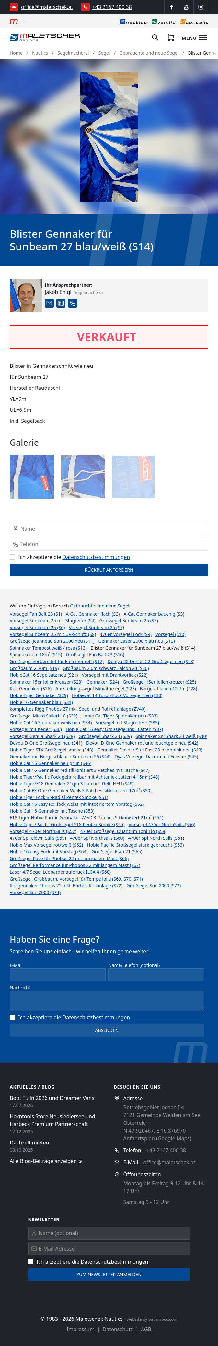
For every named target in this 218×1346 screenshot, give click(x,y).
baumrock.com (163, 1319)
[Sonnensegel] (194, 21)
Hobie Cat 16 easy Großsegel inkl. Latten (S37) (114, 729)
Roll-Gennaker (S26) (31, 688)
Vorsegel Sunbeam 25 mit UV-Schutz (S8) (53, 634)
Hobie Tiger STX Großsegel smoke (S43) (51, 750)
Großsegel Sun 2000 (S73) (154, 885)
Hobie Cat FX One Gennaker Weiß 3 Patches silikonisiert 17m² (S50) (81, 790)
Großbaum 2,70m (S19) (34, 668)
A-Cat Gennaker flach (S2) (93, 614)
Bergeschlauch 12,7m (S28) (168, 688)
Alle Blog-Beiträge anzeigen (46, 1161)
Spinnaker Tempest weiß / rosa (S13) (48, 648)
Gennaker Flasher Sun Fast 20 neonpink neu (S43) (149, 750)
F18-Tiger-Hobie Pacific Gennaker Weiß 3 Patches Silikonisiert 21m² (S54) (86, 818)
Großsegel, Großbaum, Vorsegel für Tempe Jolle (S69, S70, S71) (76, 879)
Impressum (81, 1329)
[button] (109, 137)
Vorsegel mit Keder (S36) (36, 729)
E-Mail (16, 965)
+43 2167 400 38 (112, 7)
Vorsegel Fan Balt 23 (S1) (36, 614)
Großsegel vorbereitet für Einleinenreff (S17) (57, 661)
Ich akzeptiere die (70, 557)
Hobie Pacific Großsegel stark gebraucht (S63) (135, 845)
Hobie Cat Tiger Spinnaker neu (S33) (119, 716)
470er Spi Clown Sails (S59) (38, 838)
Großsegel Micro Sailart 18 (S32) (43, 716)
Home (16, 53)
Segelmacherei (73, 53)
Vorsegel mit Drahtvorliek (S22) (115, 675)
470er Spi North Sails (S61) (156, 838)
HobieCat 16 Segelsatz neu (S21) (44, 675)
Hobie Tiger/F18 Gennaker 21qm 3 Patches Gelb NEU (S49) (72, 784)
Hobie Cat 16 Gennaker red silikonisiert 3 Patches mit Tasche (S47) (80, 770)
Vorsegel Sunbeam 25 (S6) (37, 627)
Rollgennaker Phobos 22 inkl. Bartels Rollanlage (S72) (66, 885)
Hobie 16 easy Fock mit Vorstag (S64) (49, 851)
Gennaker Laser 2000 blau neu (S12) (136, 641)
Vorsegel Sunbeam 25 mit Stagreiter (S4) (53, 621)
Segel (104, 53)
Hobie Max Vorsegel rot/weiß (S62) (46, 845)
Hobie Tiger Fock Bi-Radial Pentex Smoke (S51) (59, 797)
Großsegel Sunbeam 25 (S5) (128, 621)
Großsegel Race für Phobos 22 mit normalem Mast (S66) (69, 858)
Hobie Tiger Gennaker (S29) (39, 695)
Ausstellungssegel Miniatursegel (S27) (95, 688)
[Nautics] (133, 21)
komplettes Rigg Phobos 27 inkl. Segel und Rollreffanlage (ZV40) (77, 709)
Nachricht (20, 987)
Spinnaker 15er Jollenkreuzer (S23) (46, 682)
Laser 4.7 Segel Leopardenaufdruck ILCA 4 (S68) (60, 872)
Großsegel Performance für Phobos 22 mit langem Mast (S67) (75, 865)
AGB (146, 1329)
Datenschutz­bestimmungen (96, 557)
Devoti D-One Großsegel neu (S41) (46, 743)
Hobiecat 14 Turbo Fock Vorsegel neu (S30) (117, 695)
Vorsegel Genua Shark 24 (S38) (42, 736)
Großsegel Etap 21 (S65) (117, 851)
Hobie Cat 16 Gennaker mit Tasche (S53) (52, 811)
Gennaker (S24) (102, 682)
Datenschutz (118, 1329)
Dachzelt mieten (29, 1142)
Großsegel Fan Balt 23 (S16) (95, 654)
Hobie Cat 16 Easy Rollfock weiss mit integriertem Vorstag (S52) (77, 804)
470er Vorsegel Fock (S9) (126, 634)
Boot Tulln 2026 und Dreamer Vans (52, 1097)
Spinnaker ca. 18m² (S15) (36, 654)
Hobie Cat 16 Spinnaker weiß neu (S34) (51, 722)
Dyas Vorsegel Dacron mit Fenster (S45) (156, 756)
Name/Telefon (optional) (134, 965)
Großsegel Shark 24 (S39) (105, 736)
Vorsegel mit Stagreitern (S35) (127, 722)
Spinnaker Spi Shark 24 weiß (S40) (171, 736)
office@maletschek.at (47, 7)
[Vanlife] (163, 21)
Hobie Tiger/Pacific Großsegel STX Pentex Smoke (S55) (67, 824)
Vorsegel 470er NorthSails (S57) (43, 831)
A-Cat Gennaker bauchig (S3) (153, 614)
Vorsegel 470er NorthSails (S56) (162, 824)
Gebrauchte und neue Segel (149, 53)
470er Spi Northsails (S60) (97, 838)
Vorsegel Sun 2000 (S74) (35, 892)
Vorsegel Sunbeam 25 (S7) (96, 627)
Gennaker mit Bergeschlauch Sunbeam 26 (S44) (60, 756)
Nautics (40, 53)
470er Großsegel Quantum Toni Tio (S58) (123, 831)
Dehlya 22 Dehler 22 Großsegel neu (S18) (151, 661)
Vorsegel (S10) (170, 634)
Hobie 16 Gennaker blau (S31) (41, 702)
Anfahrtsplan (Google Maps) (157, 1138)
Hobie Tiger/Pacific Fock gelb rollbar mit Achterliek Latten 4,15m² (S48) (84, 777)
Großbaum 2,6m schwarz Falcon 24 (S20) (106, 668)
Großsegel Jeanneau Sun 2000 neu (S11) (52, 641)
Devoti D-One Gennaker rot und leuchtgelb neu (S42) (142, 743)
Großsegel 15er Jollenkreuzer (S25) (159, 682)
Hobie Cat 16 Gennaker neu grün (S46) (50, 763)
